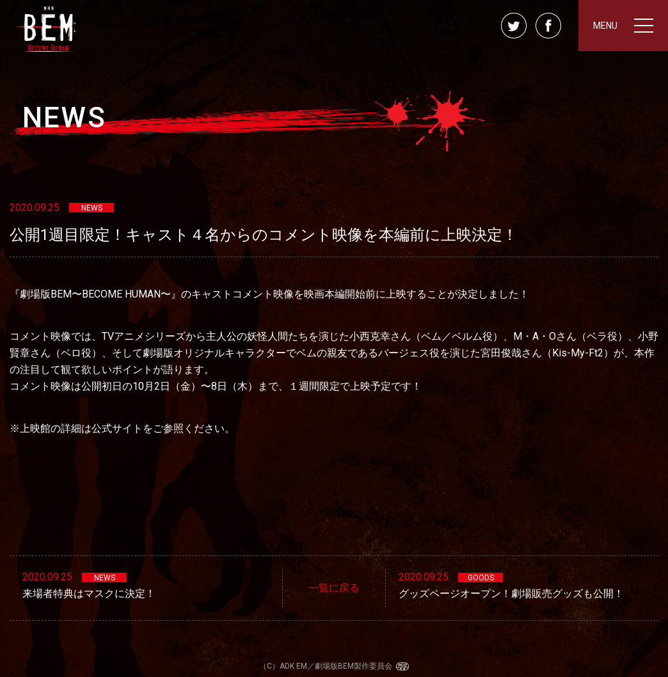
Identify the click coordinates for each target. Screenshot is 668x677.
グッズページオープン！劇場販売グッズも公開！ (511, 593)
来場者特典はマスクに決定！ (88, 593)
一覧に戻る (334, 588)
